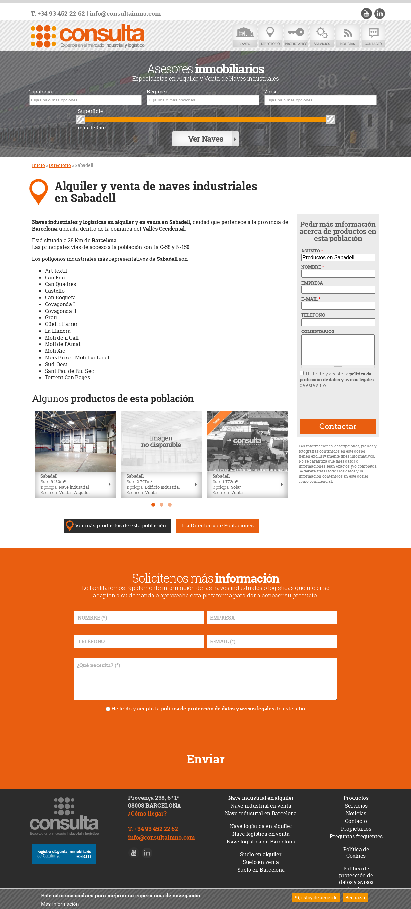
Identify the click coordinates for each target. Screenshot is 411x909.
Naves (244, 36)
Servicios (322, 36)
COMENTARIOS (317, 331)
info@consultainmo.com (125, 14)
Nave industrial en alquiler (261, 797)
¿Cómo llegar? (147, 813)
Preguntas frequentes (356, 836)
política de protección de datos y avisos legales (337, 377)
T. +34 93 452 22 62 (58, 14)
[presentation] (338, 403)
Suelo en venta (261, 862)
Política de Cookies (356, 853)
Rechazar (355, 898)
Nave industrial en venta (261, 805)
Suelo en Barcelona (261, 869)
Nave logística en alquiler (261, 826)
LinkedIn (379, 13)
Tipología (40, 91)
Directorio (270, 36)
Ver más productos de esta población (120, 525)
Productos (356, 797)
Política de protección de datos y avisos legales (356, 878)
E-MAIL (310, 299)
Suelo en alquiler (261, 854)
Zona (270, 91)
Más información (60, 904)
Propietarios (296, 36)
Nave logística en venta (261, 833)
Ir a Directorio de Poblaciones (217, 525)
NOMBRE (312, 267)
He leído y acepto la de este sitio (337, 379)
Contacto (373, 36)
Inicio (38, 165)
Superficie (90, 111)
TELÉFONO (313, 315)
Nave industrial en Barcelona (261, 813)
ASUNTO (312, 251)
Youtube (366, 13)
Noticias (347, 36)
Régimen (158, 91)
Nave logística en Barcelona (261, 841)
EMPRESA (312, 283)
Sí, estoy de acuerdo (316, 898)
